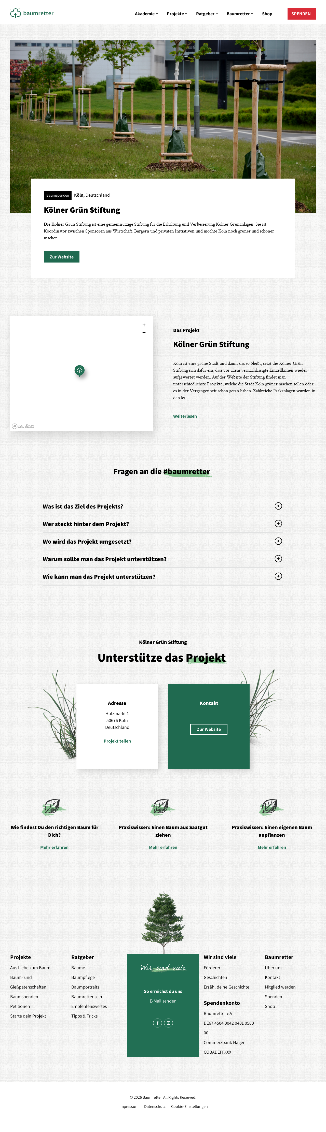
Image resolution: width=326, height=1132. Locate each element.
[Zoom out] (144, 332)
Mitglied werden (280, 987)
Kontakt (272, 977)
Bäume (78, 967)
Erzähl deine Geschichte (226, 987)
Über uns (273, 967)
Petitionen (20, 1006)
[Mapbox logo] (23, 426)
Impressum (129, 1106)
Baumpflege (83, 977)
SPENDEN (301, 14)
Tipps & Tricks (84, 1016)
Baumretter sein (86, 996)
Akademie (147, 14)
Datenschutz (155, 1106)
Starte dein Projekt (28, 1016)
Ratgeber (207, 14)
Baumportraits (85, 987)
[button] (61, 257)
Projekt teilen (117, 741)
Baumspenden (24, 996)
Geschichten (215, 977)
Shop (267, 14)
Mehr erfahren (54, 847)
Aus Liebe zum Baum (30, 967)
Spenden (273, 996)
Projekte (177, 14)
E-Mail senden (163, 1001)
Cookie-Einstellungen (189, 1106)
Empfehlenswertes (89, 1006)
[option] (54, 824)
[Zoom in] (144, 325)
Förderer (212, 967)
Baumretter (240, 14)
